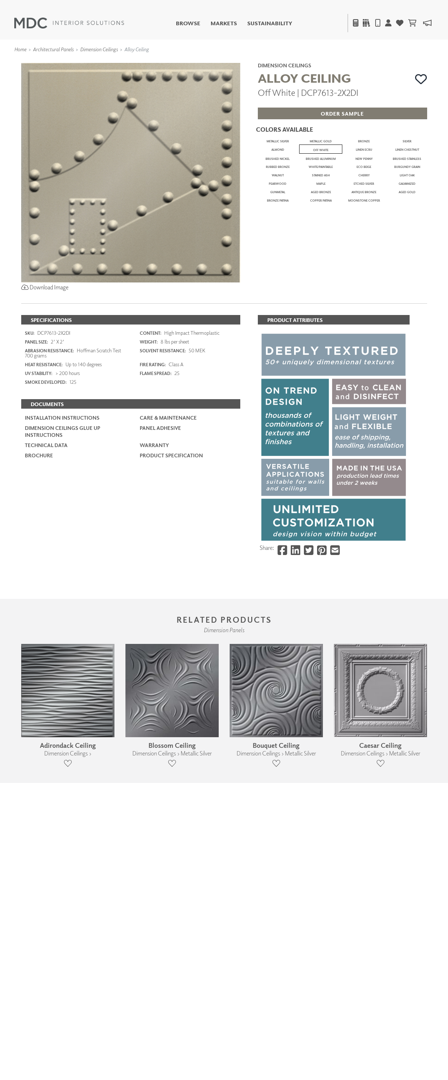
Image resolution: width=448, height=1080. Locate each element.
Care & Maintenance (168, 645)
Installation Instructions (62, 645)
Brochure (39, 683)
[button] (421, 79)
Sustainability (269, 23)
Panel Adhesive (160, 656)
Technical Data (46, 673)
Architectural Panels (53, 49)
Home (20, 49)
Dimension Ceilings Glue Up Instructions (62, 659)
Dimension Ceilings (99, 49)
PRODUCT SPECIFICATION (171, 683)
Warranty (154, 673)
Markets (224, 23)
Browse (188, 23)
